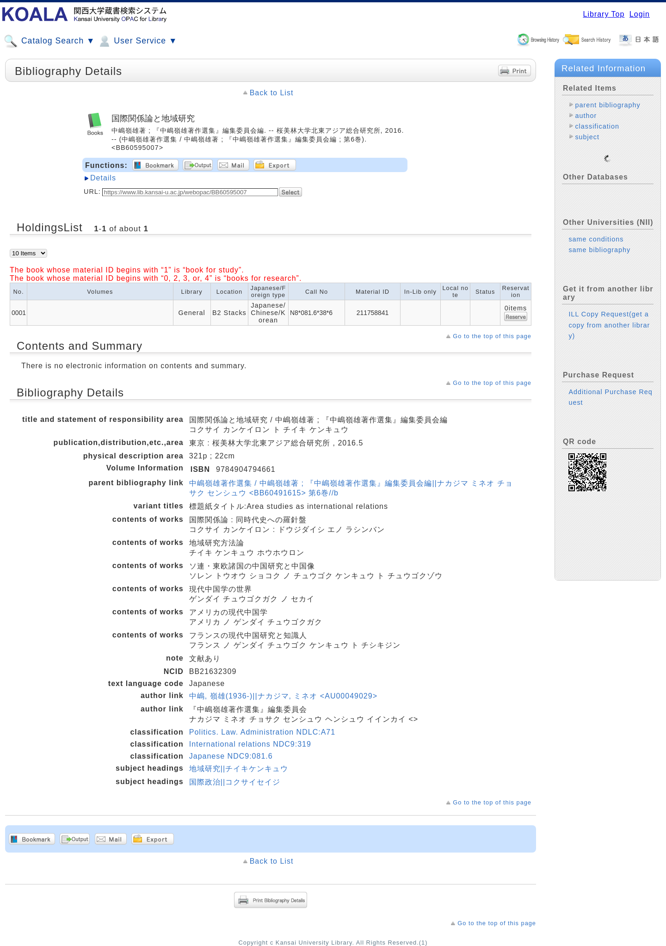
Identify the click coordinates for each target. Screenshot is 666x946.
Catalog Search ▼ (49, 41)
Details (103, 178)
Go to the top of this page (492, 336)
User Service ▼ (137, 41)
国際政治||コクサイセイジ (234, 782)
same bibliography (599, 242)
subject (587, 137)
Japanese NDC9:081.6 (231, 756)
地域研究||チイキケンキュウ (238, 769)
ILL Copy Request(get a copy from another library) (609, 317)
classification (597, 126)
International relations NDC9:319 (250, 744)
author (586, 115)
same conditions (595, 231)
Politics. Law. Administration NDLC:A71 (262, 732)
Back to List (272, 93)
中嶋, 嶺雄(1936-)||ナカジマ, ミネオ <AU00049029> (283, 696)
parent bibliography (607, 105)
